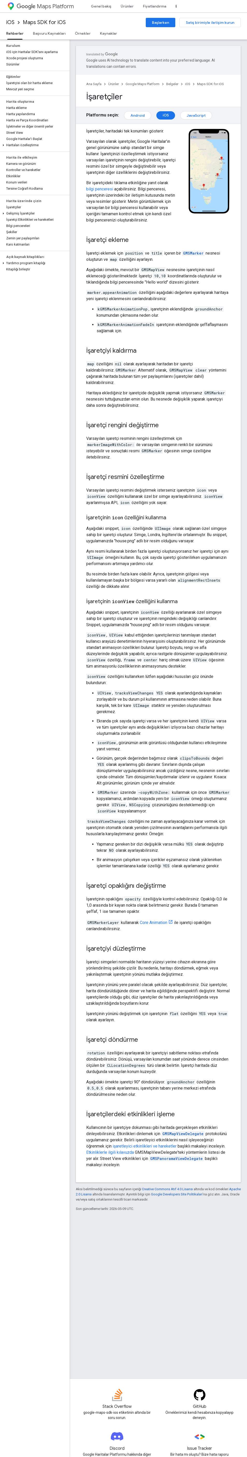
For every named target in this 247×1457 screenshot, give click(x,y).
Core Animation (153, 922)
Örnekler (83, 33)
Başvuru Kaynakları (49, 33)
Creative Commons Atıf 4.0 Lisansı (167, 1189)
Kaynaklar (108, 33)
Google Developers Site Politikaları (176, 1194)
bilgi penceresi (99, 189)
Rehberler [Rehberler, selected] (15, 33)
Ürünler (127, 6)
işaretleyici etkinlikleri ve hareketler (145, 1146)
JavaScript (196, 115)
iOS (10, 22)
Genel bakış (101, 6)
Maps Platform (45, 6)
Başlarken (160, 22)
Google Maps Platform (142, 84)
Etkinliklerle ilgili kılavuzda (110, 1152)
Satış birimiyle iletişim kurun (210, 22)
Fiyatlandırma (154, 6)
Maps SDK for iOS (44, 22)
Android (137, 115)
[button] (34, 145)
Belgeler (172, 84)
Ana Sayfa (93, 84)
